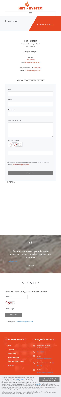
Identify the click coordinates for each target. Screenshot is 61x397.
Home (42, 25)
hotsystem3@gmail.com (32, 62)
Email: (10, 99)
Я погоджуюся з (20, 321)
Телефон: (11, 110)
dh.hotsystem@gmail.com (33, 70)
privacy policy (20, 379)
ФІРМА (10, 346)
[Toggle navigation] (30, 13)
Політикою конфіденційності (21, 164)
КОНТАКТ (11, 365)
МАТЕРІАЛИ (12, 354)
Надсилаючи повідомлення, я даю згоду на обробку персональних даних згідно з (28, 164)
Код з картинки (13, 140)
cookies (38, 384)
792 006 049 (31, 60)
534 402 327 (37, 67)
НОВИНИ (11, 350)
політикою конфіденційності (25, 321)
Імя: (9, 89)
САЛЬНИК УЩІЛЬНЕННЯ (16, 362)
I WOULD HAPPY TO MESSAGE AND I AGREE (49, 379)
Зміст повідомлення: (15, 120)
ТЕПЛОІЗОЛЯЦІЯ (13, 358)
